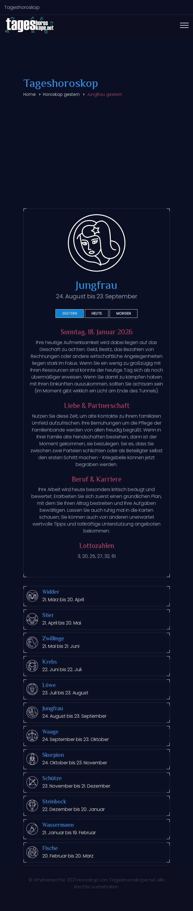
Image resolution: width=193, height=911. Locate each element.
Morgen (123, 313)
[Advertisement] (96, 144)
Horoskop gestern (61, 94)
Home (29, 94)
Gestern (69, 313)
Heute (96, 313)
